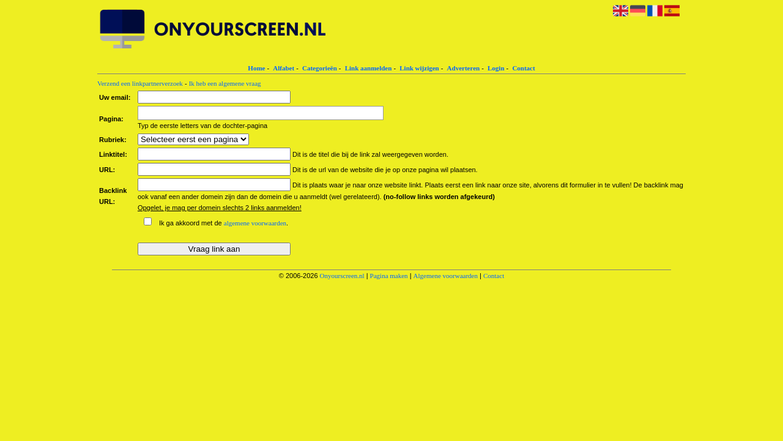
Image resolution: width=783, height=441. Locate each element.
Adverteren (463, 68)
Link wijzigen (419, 68)
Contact (523, 68)
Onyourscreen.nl (342, 275)
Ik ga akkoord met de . (223, 223)
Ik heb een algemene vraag (225, 83)
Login (496, 68)
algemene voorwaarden (255, 223)
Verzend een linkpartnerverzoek (140, 83)
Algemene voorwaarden (446, 275)
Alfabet (283, 68)
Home (256, 68)
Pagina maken (389, 275)
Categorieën (319, 68)
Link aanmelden (368, 68)
